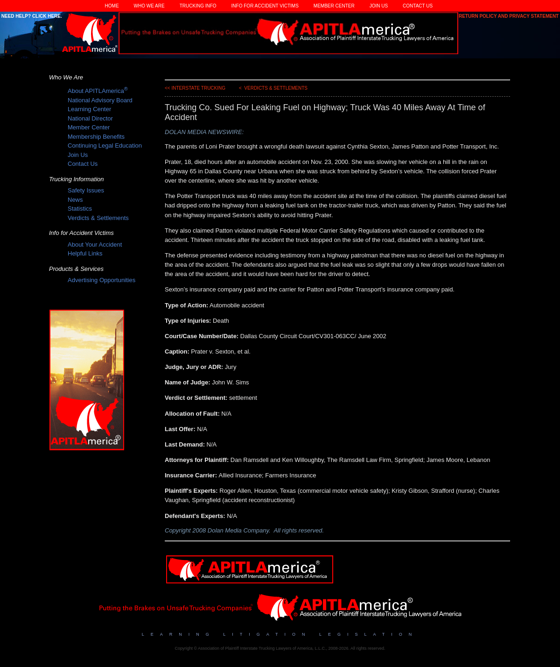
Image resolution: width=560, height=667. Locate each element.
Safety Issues (86, 190)
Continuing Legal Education (105, 145)
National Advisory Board (100, 100)
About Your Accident (95, 244)
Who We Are (149, 5)
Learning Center (89, 109)
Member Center (334, 5)
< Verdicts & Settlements (273, 88)
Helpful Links (85, 253)
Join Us (379, 5)
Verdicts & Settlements (98, 217)
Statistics (80, 208)
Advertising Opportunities (101, 280)
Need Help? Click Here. (31, 16)
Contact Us (418, 5)
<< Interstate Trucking (195, 88)
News (75, 199)
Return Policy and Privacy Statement (509, 16)
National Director (90, 118)
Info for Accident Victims (265, 5)
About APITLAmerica (98, 90)
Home (112, 5)
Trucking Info (198, 5)
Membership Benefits (96, 136)
